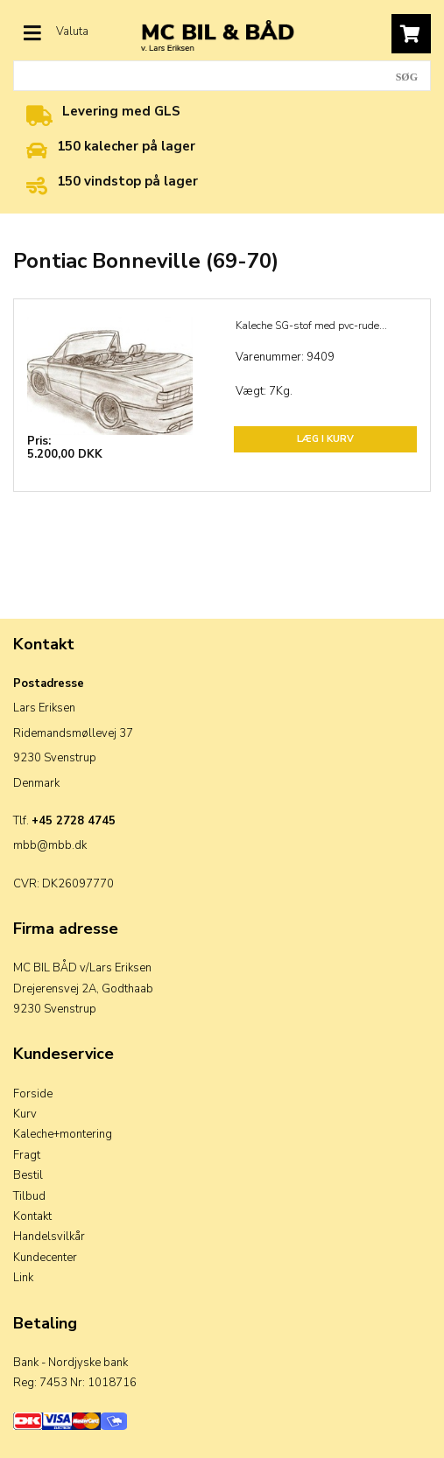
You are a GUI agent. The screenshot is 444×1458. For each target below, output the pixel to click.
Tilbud (29, 1196)
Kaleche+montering (62, 1134)
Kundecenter (45, 1257)
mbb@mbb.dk (50, 845)
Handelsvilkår (49, 1236)
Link (23, 1278)
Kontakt (32, 1216)
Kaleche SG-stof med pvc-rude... (311, 326)
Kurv (25, 1114)
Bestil (28, 1175)
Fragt (26, 1155)
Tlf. (64, 821)
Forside (33, 1094)
